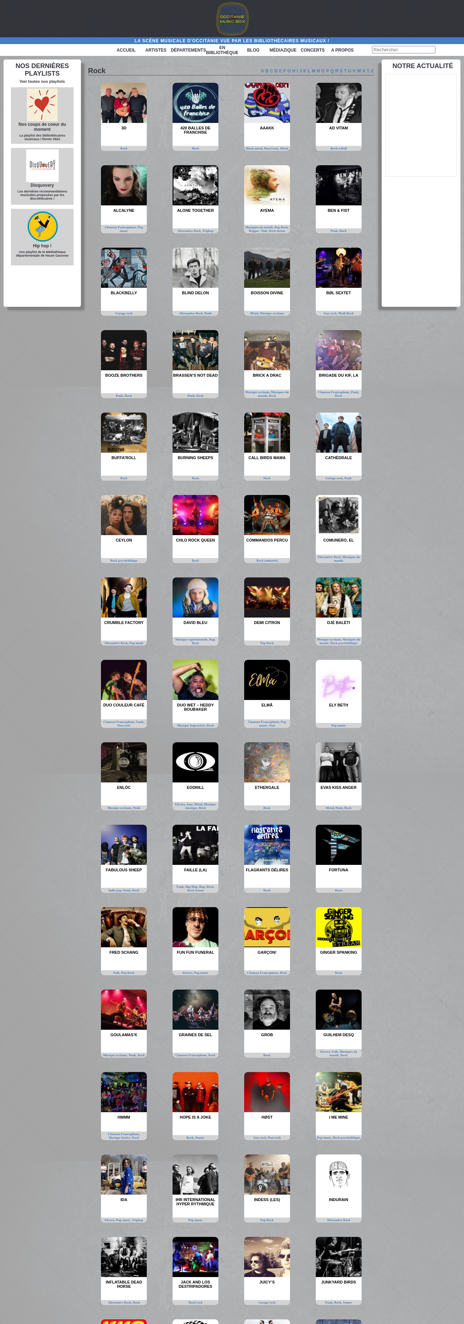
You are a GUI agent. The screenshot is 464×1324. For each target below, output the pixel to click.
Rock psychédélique (123, 560)
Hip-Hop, (192, 887)
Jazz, (190, 804)
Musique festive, (120, 1137)
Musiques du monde (347, 558)
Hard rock (195, 1302)
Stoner (199, 1137)
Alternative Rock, (189, 231)
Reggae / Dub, (259, 231)
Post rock (123, 725)
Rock (123, 148)
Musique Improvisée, (192, 725)
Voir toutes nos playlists (42, 81)
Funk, (140, 722)
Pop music (136, 643)
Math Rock (346, 313)
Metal (284, 148)
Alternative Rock (339, 1220)
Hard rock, (272, 148)
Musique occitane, (258, 392)
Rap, (212, 639)
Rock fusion (277, 231)
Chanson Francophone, (121, 227)
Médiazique (283, 50)
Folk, (117, 973)
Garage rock (123, 313)
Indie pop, (115, 890)
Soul (272, 725)
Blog (253, 50)
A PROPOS (342, 50)
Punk (208, 313)
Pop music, (325, 1137)
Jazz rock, (331, 313)
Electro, (181, 804)
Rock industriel (266, 560)
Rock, (210, 887)
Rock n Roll (338, 148)
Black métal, (255, 148)
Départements (188, 50)
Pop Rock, (282, 227)
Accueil (126, 50)
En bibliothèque (222, 50)
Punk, (334, 231)
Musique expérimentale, (192, 639)
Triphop (207, 231)
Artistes (155, 50)
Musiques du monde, (260, 227)
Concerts (313, 50)
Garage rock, (334, 478)
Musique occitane (272, 313)
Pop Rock (267, 643)
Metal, (255, 313)
